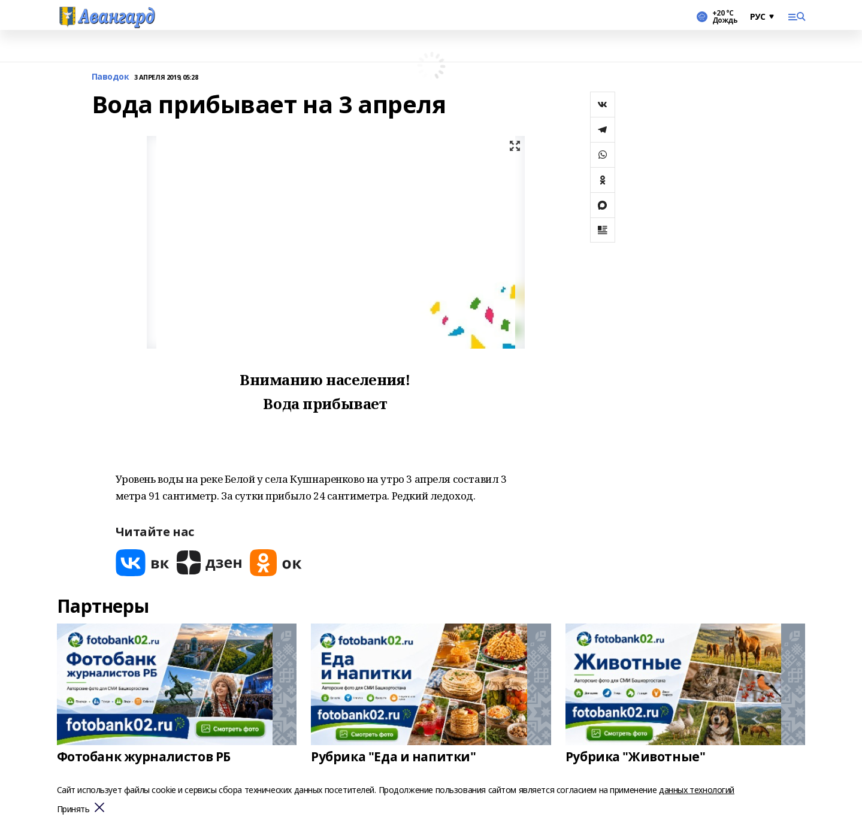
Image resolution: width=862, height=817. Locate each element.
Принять (73, 809)
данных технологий (696, 789)
